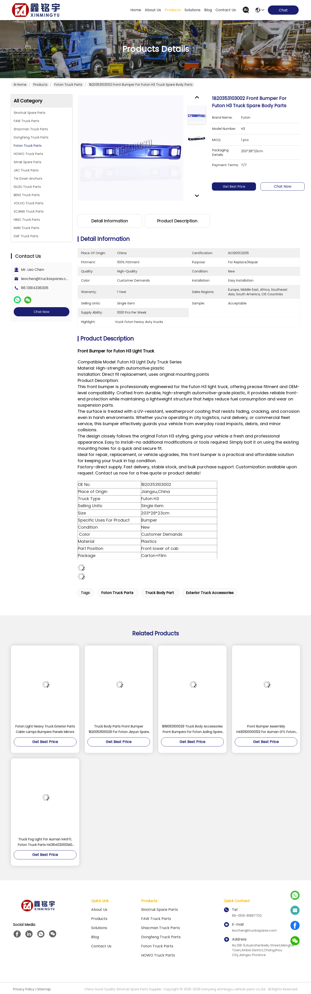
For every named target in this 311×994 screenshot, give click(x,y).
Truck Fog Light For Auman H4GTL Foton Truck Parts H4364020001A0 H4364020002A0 (45, 842)
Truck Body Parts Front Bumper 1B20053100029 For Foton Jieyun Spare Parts (119, 729)
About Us (99, 909)
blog (208, 10)
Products (40, 84)
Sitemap (44, 989)
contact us (226, 10)
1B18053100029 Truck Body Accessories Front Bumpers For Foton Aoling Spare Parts (192, 729)
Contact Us (101, 946)
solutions (192, 10)
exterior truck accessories (210, 592)
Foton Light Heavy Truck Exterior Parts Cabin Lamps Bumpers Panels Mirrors (45, 729)
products (173, 10)
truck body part (159, 592)
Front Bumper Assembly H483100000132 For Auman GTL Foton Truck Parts (265, 729)
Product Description (177, 221)
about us (153, 10)
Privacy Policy (23, 989)
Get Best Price (236, 186)
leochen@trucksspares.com (46, 278)
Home (135, 10)
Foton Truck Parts (68, 84)
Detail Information (109, 221)
